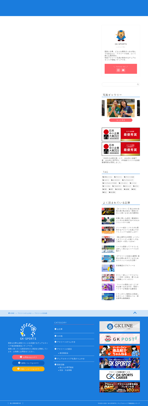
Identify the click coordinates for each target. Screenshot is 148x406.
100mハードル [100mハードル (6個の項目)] (108, 177)
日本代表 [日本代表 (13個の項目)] (119, 189)
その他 (60, 336)
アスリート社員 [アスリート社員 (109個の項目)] (130, 177)
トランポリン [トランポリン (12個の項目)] (123, 183)
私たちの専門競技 (67, 367)
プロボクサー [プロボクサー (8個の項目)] (117, 186)
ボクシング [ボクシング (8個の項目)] (128, 186)
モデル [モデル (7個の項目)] (136, 186)
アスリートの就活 (64, 349)
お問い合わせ (115, 19)
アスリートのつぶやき (66, 342)
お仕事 (60, 329)
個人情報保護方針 (15, 403)
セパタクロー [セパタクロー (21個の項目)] (116, 180)
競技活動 (60, 365)
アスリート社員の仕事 (88, 19)
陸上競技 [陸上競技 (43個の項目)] (113, 192)
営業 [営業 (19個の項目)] (105, 189)
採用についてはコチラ (28, 363)
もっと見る (120, 120)
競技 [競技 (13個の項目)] (134, 189)
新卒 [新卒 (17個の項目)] (112, 189)
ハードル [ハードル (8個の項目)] (133, 183)
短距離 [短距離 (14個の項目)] (127, 189)
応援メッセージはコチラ (28, 369)
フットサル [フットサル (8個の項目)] (107, 186)
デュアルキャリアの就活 (60, 19)
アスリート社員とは (32, 19)
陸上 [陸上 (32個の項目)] (105, 192)
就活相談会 (64, 353)
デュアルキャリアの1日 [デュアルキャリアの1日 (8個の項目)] (110, 183)
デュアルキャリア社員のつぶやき (71, 359)
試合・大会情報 (66, 370)
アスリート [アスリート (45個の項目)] (119, 177)
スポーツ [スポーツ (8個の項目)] (106, 180)
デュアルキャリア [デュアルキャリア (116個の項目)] (128, 180)
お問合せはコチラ (28, 357)
